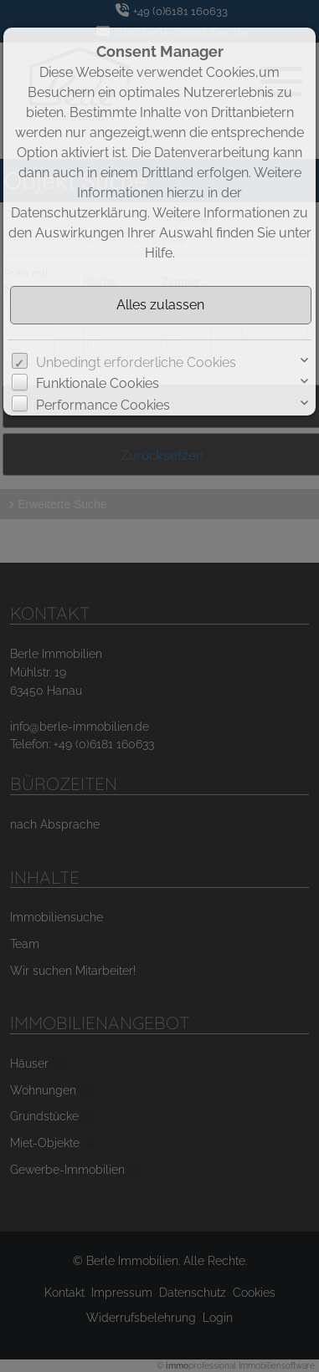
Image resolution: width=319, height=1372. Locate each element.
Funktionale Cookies (97, 383)
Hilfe (158, 253)
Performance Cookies (103, 405)
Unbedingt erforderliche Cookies (136, 362)
